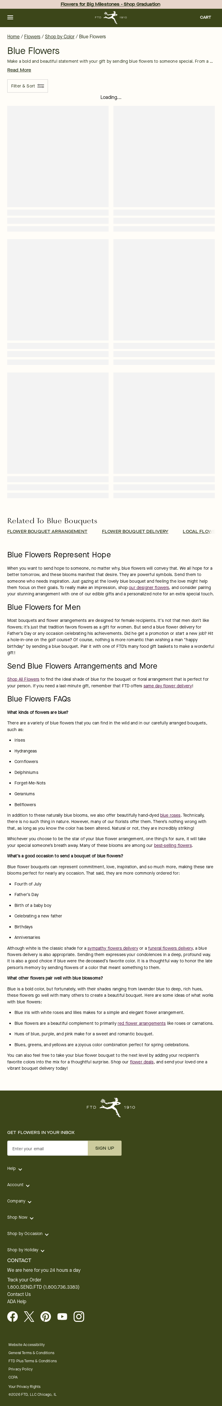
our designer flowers (149, 588)
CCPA (13, 1377)
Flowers (32, 36)
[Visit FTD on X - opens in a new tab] (31, 1317)
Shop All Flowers (23, 679)
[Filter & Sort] (27, 86)
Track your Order (24, 1280)
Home (13, 36)
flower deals (142, 1062)
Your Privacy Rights (24, 1386)
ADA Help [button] (16, 1301)
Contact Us (19, 1294)
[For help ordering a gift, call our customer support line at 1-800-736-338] (111, 17)
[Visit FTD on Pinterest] (48, 1317)
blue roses (170, 815)
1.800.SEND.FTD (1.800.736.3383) (43, 1287)
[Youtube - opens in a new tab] (64, 1317)
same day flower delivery (168, 686)
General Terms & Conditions (31, 1352)
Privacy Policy (20, 1369)
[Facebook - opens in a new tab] (15, 1317)
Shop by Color (60, 36)
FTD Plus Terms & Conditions (32, 1360)
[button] (10, 18)
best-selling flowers (173, 845)
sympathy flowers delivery (112, 948)
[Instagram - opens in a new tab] (81, 1317)
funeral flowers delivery (170, 948)
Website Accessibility (26, 1344)
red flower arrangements (142, 1023)
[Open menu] (10, 18)
